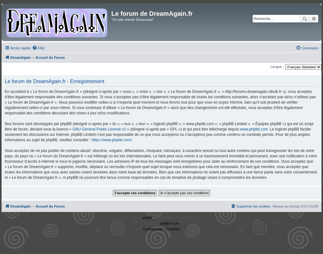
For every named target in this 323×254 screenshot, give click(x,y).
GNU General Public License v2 (99, 129)
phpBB (147, 218)
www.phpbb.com (254, 129)
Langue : (277, 67)
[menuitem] (38, 48)
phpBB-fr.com (169, 223)
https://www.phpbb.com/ (111, 140)
